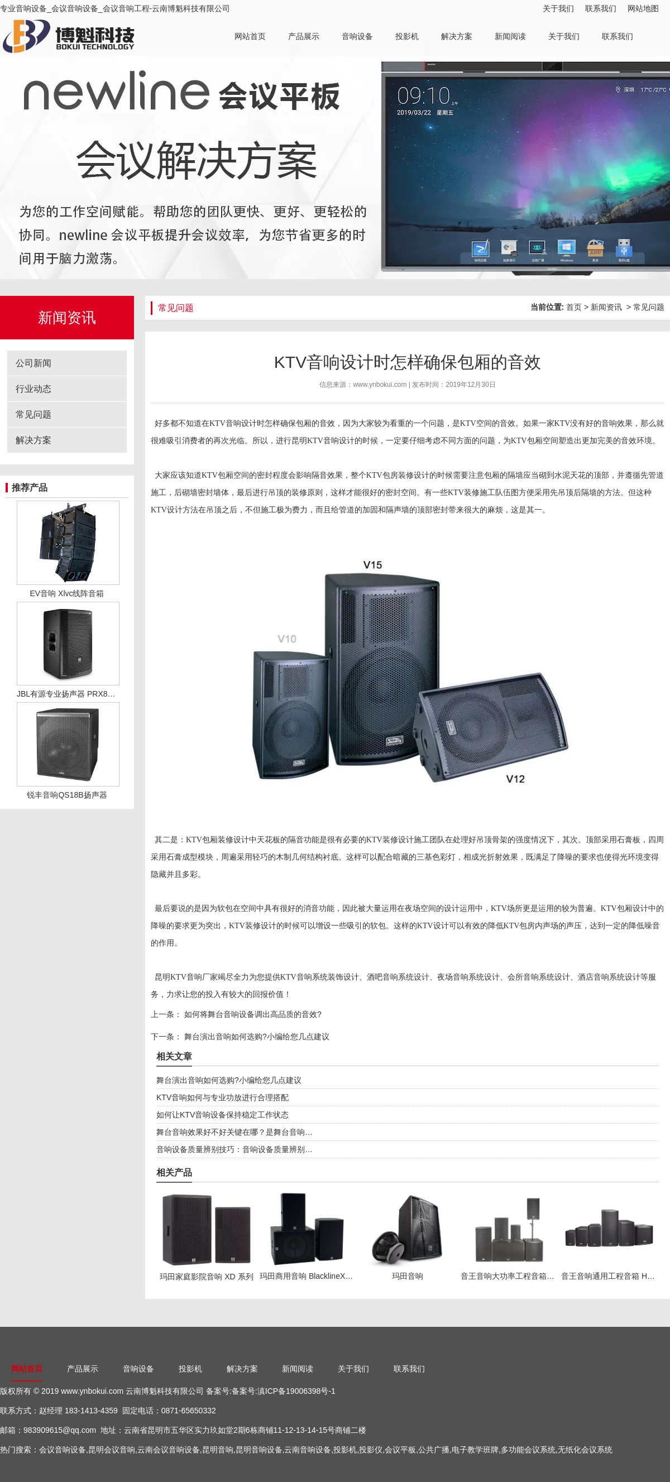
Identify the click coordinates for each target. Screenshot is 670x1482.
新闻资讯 (606, 307)
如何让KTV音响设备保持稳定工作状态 (222, 1114)
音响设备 (357, 36)
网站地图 (643, 8)
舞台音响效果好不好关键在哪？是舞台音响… (234, 1132)
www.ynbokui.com (379, 385)
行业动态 (33, 389)
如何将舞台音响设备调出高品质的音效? (252, 1014)
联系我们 (600, 8)
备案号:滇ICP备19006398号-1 (284, 1391)
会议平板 (400, 1449)
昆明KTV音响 (315, 441)
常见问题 (33, 414)
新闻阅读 (510, 36)
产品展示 (303, 36)
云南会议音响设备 (168, 1449)
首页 (574, 307)
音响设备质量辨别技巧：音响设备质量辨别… (234, 1149)
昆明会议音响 (111, 1449)
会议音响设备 (62, 1449)
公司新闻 (33, 363)
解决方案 (456, 36)
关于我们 (558, 8)
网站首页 (250, 36)
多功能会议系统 (528, 1449)
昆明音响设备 (259, 1449)
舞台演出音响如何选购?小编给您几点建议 (255, 1036)
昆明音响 (217, 1449)
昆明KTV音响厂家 (186, 977)
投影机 (407, 36)
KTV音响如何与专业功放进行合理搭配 (222, 1097)
